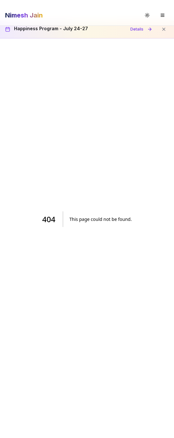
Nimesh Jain (24, 15)
